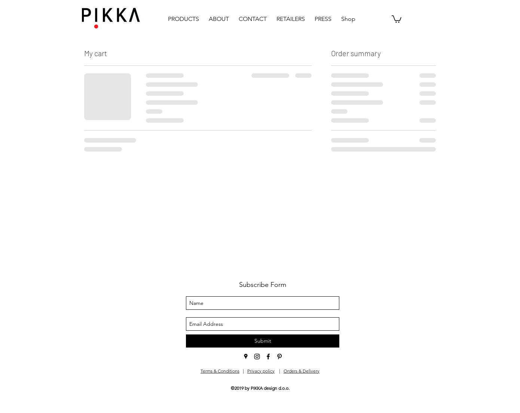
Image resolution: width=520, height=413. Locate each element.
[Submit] (262, 341)
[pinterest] (279, 356)
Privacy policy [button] (261, 371)
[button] (396, 19)
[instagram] (257, 356)
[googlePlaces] (246, 356)
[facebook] (268, 356)
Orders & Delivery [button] (301, 371)
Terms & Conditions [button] (220, 371)
